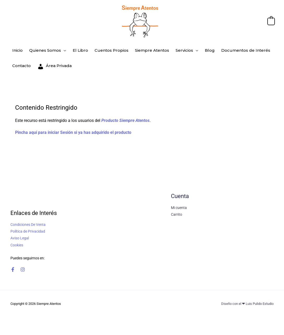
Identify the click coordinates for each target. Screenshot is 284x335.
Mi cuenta (179, 202)
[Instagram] (22, 263)
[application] (61, 49)
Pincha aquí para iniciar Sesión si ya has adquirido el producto (73, 126)
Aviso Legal (19, 232)
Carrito (176, 209)
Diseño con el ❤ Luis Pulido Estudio (247, 298)
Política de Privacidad (27, 226)
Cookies (16, 239)
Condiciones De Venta (28, 219)
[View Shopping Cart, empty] (271, 21)
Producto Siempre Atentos (125, 114)
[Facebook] (12, 263)
